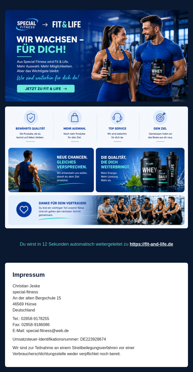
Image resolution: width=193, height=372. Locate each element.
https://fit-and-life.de (151, 244)
